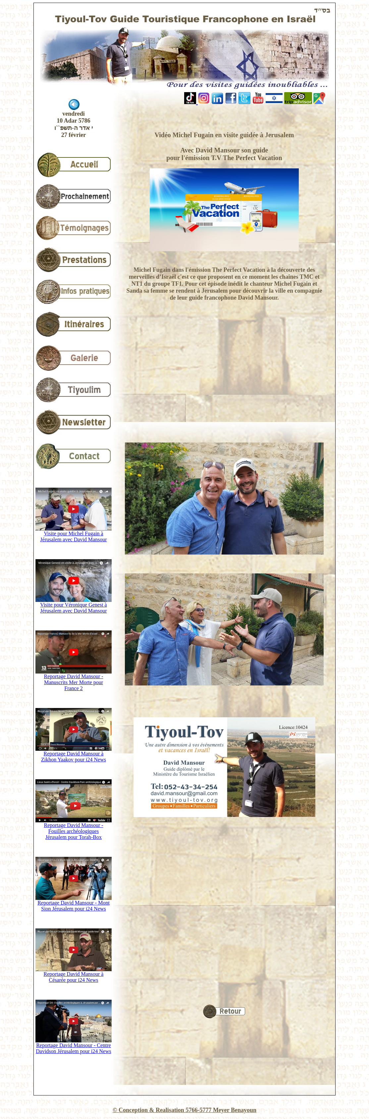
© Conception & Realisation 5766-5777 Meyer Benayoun (184, 1110)
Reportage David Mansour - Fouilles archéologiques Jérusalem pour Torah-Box (73, 829)
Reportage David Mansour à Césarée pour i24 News (73, 975)
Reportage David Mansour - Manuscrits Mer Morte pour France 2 (73, 680)
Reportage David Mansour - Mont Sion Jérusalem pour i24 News (73, 903)
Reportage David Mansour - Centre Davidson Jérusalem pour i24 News (73, 1046)
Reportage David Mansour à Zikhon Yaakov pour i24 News (73, 754)
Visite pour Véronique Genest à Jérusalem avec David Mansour (73, 605)
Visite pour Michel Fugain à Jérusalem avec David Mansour (73, 534)
